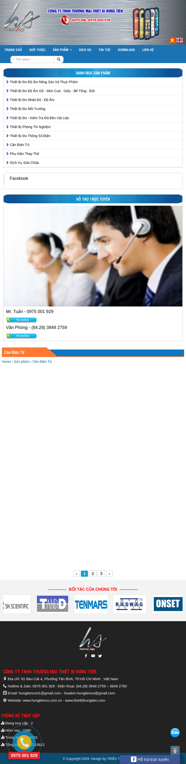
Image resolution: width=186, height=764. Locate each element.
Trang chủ (13, 49)
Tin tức (105, 49)
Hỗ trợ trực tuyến (150, 759)
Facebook (19, 178)
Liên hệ (148, 49)
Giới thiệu (37, 49)
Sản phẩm (62, 49)
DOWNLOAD (126, 49)
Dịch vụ (85, 49)
